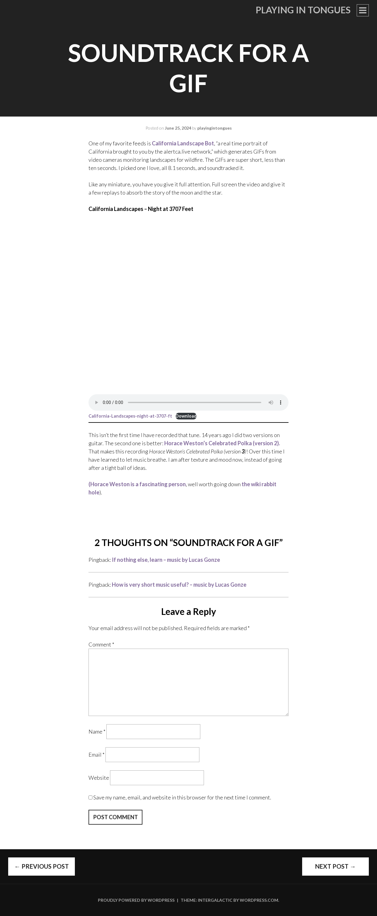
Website (98, 777)
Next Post (335, 866)
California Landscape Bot (183, 143)
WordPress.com (259, 900)
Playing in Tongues (303, 9)
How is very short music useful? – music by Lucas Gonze (179, 584)
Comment (101, 644)
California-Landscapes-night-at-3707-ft (130, 416)
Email (96, 754)
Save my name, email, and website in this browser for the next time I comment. (182, 797)
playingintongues (214, 128)
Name (96, 731)
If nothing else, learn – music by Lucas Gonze (166, 559)
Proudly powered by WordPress (136, 900)
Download (186, 416)
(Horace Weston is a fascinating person (137, 484)
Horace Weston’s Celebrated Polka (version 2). (222, 443)
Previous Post (41, 866)
